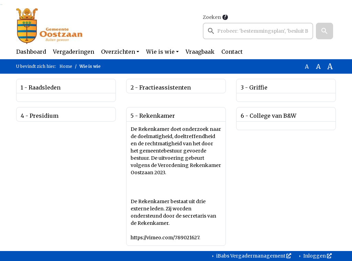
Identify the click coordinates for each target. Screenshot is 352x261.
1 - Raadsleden (40, 87)
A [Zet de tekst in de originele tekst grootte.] (307, 66)
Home (65, 66)
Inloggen (317, 256)
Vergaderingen (73, 51)
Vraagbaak (200, 51)
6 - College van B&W (268, 115)
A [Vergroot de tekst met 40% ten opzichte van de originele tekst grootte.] (330, 66)
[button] (324, 31)
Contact (232, 51)
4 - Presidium (39, 115)
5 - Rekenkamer (153, 115)
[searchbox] (258, 31)
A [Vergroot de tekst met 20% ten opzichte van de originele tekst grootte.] (318, 66)
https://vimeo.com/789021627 (165, 237)
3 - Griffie (254, 87)
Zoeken (212, 17)
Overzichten (118, 51)
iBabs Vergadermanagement (253, 256)
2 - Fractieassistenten (161, 87)
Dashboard (31, 51)
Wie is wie (160, 51)
